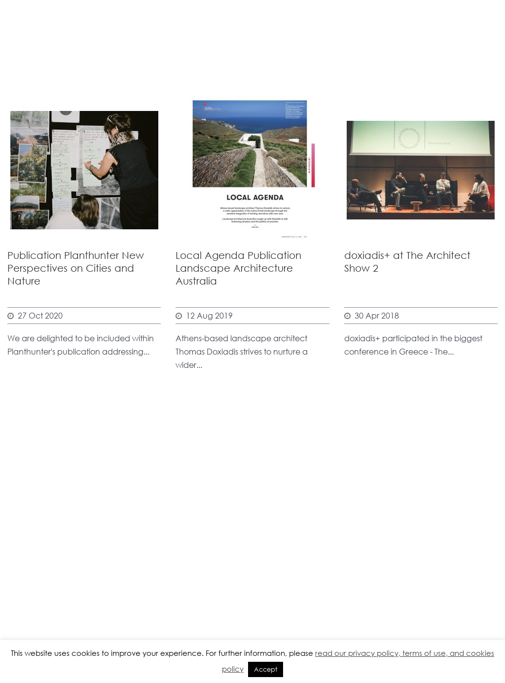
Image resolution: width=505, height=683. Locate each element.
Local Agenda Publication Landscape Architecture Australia (238, 268)
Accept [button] (265, 669)
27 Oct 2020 (40, 315)
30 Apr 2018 (377, 315)
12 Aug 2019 (209, 315)
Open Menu (484, 40)
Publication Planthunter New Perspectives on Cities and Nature (75, 268)
